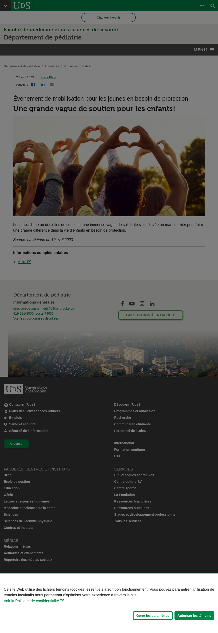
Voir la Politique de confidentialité (31, 601)
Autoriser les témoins (194, 615)
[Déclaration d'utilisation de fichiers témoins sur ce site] (109, 603)
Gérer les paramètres (152, 615)
